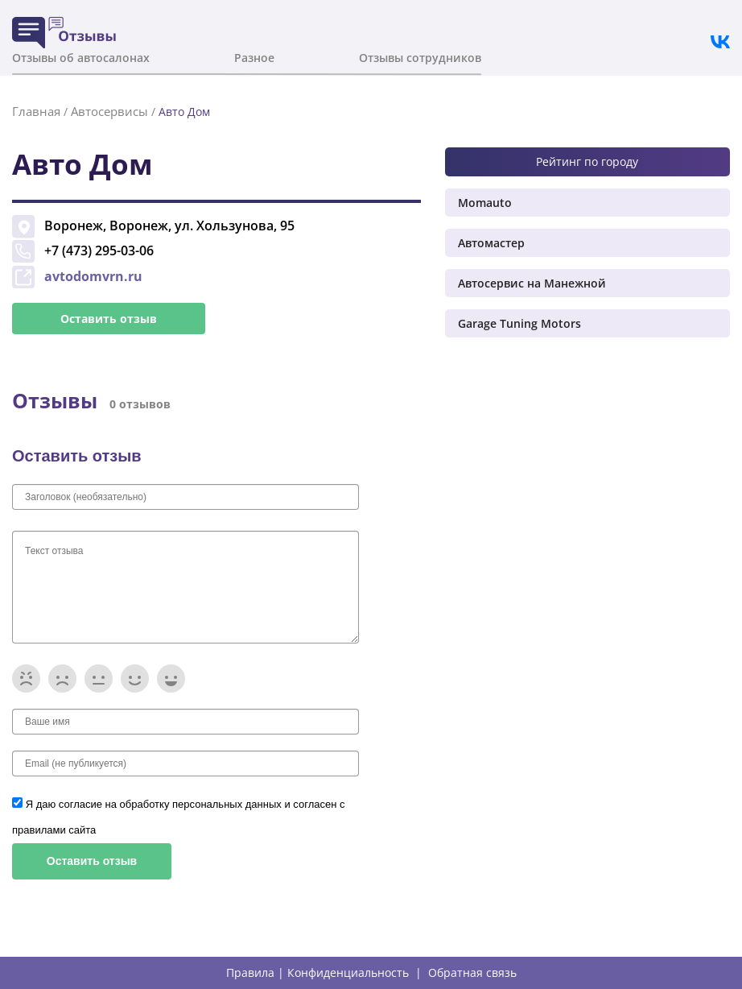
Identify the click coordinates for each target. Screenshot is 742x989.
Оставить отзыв (108, 318)
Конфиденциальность (348, 973)
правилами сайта (54, 830)
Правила (250, 973)
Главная (36, 111)
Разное (254, 57)
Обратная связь (472, 973)
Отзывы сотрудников (420, 57)
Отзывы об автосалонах (81, 57)
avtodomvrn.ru (93, 276)
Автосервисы (109, 111)
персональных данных (228, 804)
